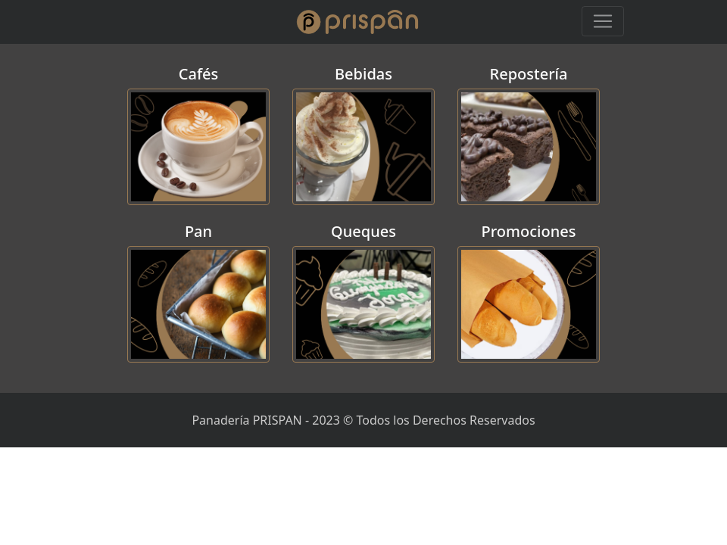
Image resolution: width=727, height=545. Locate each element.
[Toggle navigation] (603, 21)
